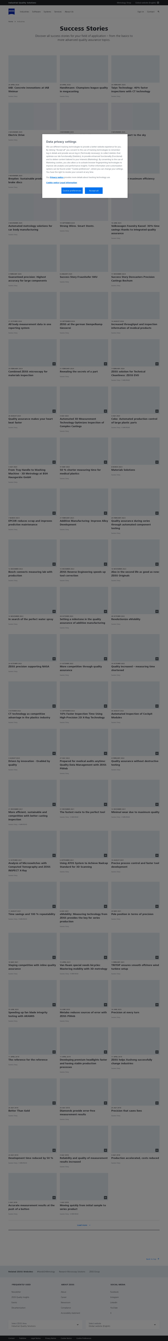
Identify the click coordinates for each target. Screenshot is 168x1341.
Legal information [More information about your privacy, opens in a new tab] (68, 182)
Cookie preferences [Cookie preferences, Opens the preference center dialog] (72, 190)
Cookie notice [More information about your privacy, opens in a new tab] (52, 182)
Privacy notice (57, 177)
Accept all (94, 190)
